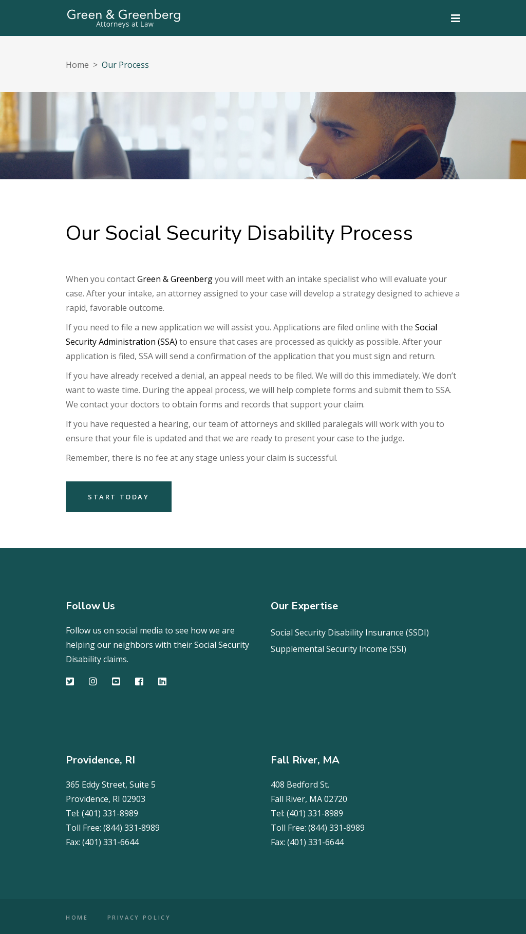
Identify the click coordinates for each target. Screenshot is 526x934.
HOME (77, 917)
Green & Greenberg (175, 279)
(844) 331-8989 (131, 827)
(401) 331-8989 (110, 813)
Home (77, 64)
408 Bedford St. (300, 784)
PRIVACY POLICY (139, 917)
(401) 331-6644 (110, 842)
